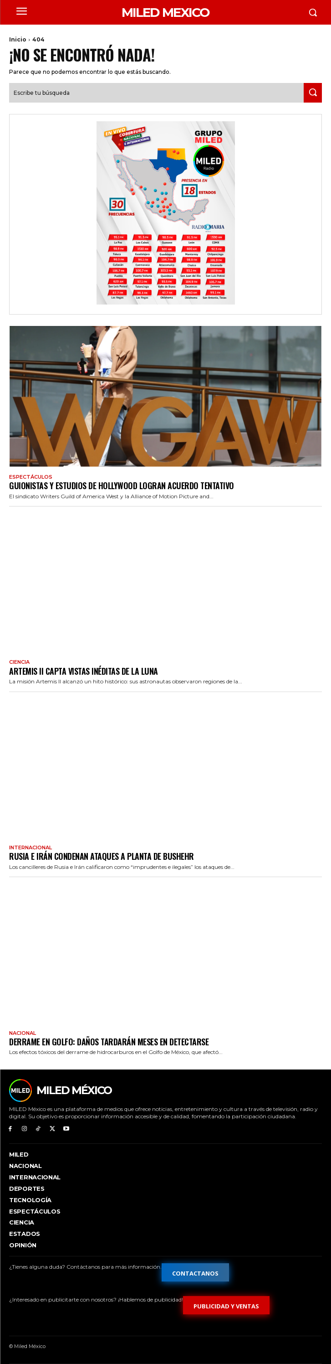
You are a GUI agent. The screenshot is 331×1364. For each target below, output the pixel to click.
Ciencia (19, 662)
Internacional (30, 848)
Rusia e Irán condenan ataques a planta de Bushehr (101, 856)
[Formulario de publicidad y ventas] (226, 1305)
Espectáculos (30, 477)
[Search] (313, 93)
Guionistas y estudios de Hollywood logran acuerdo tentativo (121, 485)
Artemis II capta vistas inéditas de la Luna (83, 671)
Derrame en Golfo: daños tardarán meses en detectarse (109, 1042)
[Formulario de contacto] (195, 1272)
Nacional (22, 1033)
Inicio (17, 39)
